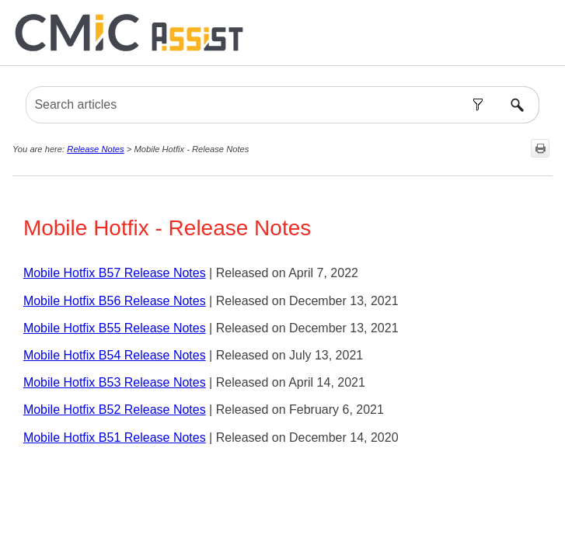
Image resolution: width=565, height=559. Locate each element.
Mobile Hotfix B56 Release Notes (114, 300)
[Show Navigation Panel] (544, 32)
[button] (478, 104)
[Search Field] (282, 104)
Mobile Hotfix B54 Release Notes (114, 355)
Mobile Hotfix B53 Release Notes (114, 382)
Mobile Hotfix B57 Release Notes (114, 273)
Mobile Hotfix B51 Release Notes (114, 437)
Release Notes (95, 149)
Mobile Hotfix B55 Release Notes (114, 328)
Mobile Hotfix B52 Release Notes (114, 409)
